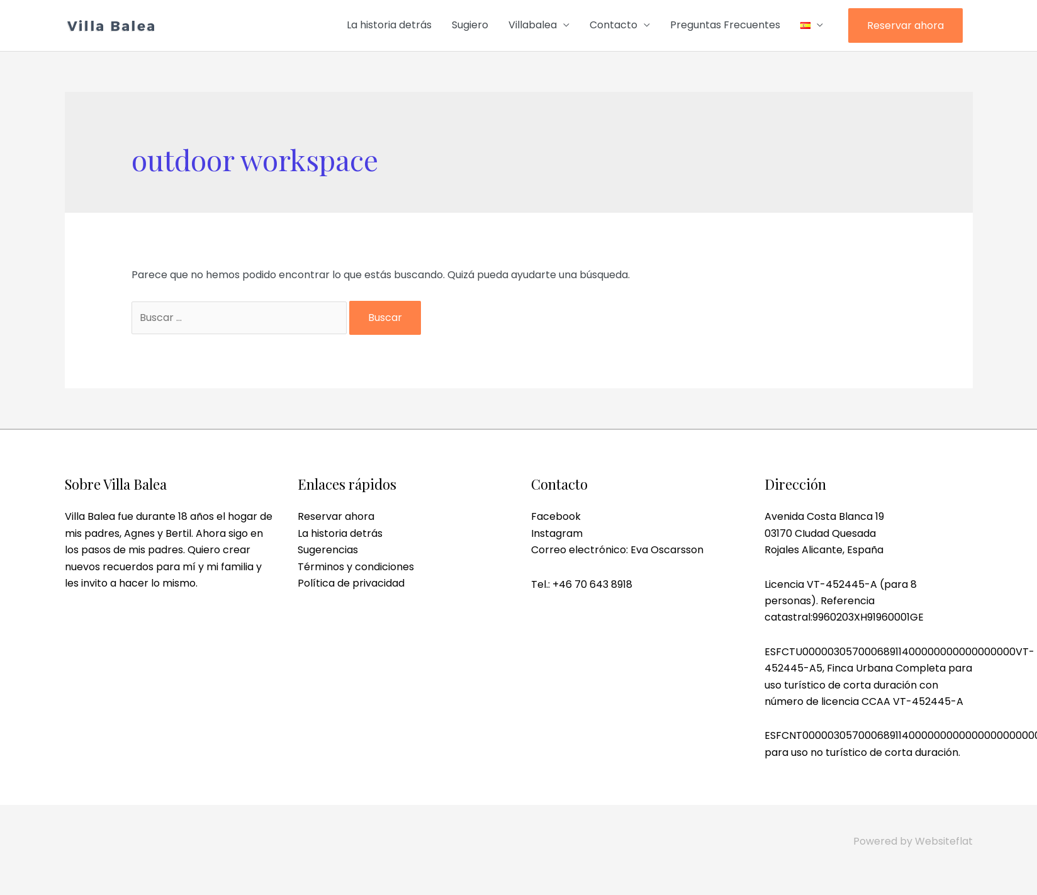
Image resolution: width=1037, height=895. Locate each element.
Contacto (613, 25)
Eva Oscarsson (667, 550)
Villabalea (532, 25)
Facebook (556, 516)
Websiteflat (944, 841)
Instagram (557, 533)
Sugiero (470, 25)
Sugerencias (328, 550)
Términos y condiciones (356, 567)
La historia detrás (389, 25)
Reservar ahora (905, 25)
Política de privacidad (351, 583)
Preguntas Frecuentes (725, 25)
